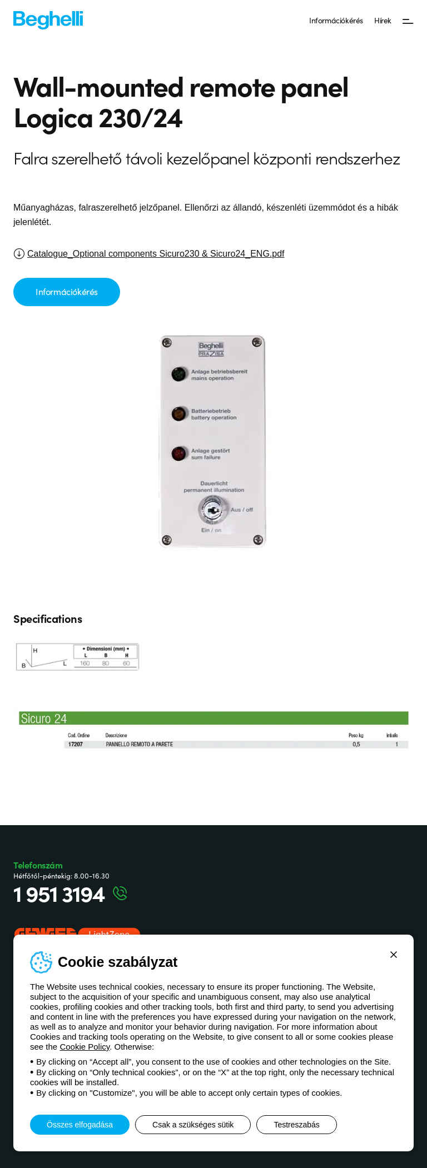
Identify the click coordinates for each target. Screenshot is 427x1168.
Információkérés (336, 20)
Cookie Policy (84, 1046)
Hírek (382, 20)
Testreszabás (296, 1124)
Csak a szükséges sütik (193, 1124)
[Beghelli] (48, 19)
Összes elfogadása (80, 1124)
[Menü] (408, 20)
